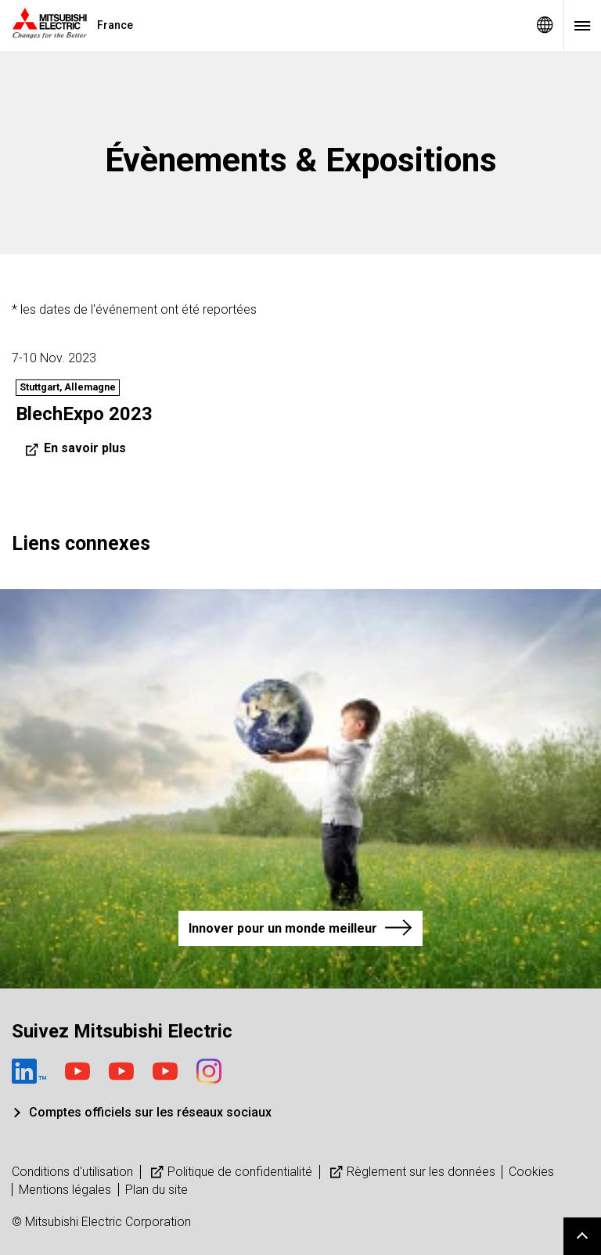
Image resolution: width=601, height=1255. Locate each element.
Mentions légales (65, 1189)
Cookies (531, 1171)
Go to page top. (582, 1236)
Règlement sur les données (410, 1171)
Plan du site (156, 1189)
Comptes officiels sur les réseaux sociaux (150, 1112)
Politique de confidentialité (229, 1171)
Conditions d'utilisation (72, 1171)
